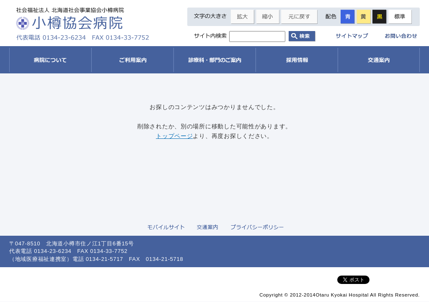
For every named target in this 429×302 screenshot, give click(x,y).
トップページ (174, 136)
